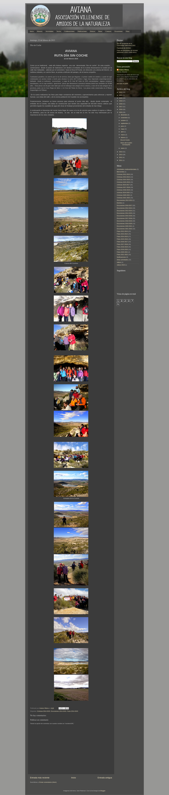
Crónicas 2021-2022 (123, 198)
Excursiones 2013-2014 (124, 210)
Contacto (108, 31)
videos (119, 262)
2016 (121, 109)
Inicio (32, 31)
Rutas (100, 31)
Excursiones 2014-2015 (58, 711)
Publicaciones (82, 31)
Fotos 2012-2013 (122, 231)
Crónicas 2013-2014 (123, 177)
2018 (121, 104)
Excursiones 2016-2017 (124, 205)
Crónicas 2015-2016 (123, 182)
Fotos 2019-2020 (122, 249)
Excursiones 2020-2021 (124, 226)
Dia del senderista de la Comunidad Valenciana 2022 (126, 44)
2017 (121, 106)
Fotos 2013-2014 (122, 234)
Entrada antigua (105, 778)
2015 (121, 112)
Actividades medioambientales (126, 169)
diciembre (124, 115)
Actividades (49, 31)
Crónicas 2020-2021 (123, 195)
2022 (121, 92)
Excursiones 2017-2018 (124, 218)
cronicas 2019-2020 (123, 192)
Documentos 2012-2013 (124, 200)
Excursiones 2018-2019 (124, 221)
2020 (121, 98)
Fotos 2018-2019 (122, 247)
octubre (123, 120)
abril (122, 132)
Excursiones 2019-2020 (124, 223)
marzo (123, 135)
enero (123, 148)
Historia (39, 31)
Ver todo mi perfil (122, 83)
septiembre (124, 123)
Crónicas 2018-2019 (123, 190)
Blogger (102, 791)
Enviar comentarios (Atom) (48, 782)
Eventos (119, 203)
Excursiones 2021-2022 (124, 229)
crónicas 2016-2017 (123, 185)
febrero (123, 137)
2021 (121, 95)
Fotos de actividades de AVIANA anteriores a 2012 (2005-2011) (127, 51)
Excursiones (118, 31)
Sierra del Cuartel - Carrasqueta (126, 143)
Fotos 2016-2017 (122, 241)
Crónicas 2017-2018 (123, 187)
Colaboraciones (69, 31)
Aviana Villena (44, 708)
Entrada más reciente (39, 778)
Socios (59, 31)
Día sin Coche (125, 140)
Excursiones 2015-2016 (124, 216)
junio (122, 126)
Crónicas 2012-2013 (123, 174)
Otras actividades (122, 260)
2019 (121, 101)
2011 (121, 160)
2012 (121, 157)
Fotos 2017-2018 (122, 244)
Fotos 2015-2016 (122, 239)
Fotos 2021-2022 (122, 254)
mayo (123, 129)
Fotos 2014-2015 (72, 711)
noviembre (124, 117)
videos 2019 (121, 265)
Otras (127, 31)
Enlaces (92, 31)
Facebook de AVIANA (124, 48)
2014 (121, 152)
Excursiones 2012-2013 (124, 208)
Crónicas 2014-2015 (43, 711)
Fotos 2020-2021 (122, 252)
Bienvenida (120, 172)
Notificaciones (121, 257)
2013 (121, 154)
